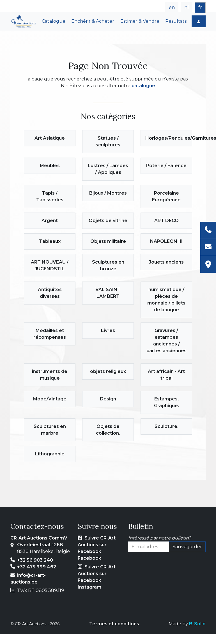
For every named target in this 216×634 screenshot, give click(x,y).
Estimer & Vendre (139, 21)
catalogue (143, 85)
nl (186, 7)
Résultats (176, 21)
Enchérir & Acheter (92, 21)
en (172, 7)
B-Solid (197, 623)
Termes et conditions (114, 623)
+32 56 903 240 (35, 560)
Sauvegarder (187, 546)
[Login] (199, 21)
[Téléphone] (208, 230)
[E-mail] (208, 247)
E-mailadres (141, 555)
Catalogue (53, 21)
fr (200, 7)
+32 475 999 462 (36, 567)
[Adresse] (208, 264)
